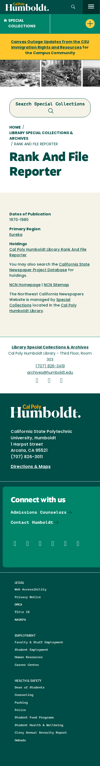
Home (15, 128)
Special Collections (19, 23)
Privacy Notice (28, 597)
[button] (73, 7)
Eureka (15, 235)
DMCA (18, 604)
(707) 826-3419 (50, 366)
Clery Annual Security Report (41, 732)
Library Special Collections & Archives (41, 136)
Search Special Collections (50, 108)
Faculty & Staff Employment (39, 642)
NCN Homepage (25, 285)
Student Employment (31, 650)
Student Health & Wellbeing (39, 725)
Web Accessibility (30, 589)
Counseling (24, 695)
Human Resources (29, 657)
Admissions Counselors (39, 512)
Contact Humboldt (32, 522)
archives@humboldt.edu (50, 373)
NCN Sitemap (56, 285)
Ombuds (20, 740)
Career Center (27, 665)
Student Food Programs (34, 717)
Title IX (22, 612)
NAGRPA (20, 620)
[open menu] (91, 7)
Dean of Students (30, 687)
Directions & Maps (31, 467)
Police (20, 710)
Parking (21, 702)
